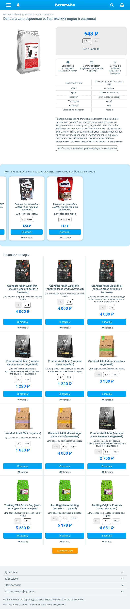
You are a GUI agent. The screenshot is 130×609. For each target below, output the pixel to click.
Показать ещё (65, 550)
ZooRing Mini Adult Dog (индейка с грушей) (65, 507)
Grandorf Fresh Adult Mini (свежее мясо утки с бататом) (65, 287)
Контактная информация (20, 591)
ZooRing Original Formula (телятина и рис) (107, 507)
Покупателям (13, 585)
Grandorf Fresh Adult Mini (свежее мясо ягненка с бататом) (106, 289)
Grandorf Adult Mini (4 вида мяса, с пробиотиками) (64, 435)
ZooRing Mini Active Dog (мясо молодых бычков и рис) (22, 507)
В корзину (22, 322)
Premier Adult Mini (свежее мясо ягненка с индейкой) (107, 435)
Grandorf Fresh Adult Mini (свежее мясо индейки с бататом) (22, 289)
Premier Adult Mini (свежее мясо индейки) (64, 363)
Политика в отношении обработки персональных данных (34, 604)
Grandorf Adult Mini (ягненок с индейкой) (106, 363)
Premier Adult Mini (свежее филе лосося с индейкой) (22, 363)
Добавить (26, 232)
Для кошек (11, 578)
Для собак (11, 572)
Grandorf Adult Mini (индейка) (22, 433)
